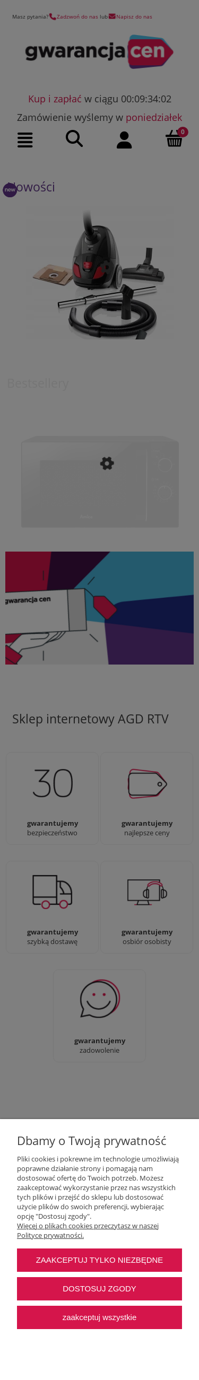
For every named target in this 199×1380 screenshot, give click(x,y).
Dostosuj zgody (99, 1288)
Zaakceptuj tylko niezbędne (99, 1259)
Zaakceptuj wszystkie (99, 1317)
